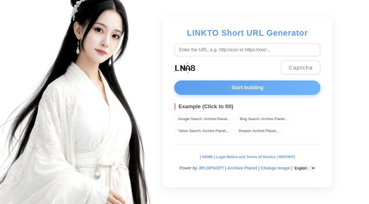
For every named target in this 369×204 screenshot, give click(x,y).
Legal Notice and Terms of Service (246, 157)
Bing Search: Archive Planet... (263, 119)
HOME (207, 157)
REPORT (286, 157)
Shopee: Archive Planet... (258, 131)
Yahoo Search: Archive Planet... (203, 131)
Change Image (275, 167)
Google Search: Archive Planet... (204, 119)
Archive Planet (242, 167)
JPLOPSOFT (211, 167)
